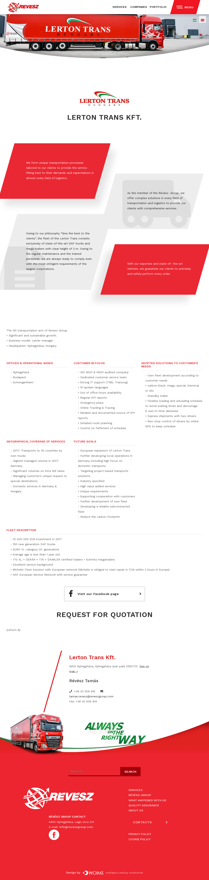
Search (130, 771)
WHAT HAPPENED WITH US (147, 800)
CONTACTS (142, 822)
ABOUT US (135, 810)
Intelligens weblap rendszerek (113, 872)
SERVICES (119, 6)
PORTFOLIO (158, 6)
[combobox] (94, 771)
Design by (74, 872)
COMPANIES (138, 6)
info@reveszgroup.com (76, 827)
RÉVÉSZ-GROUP (139, 795)
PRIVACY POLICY (139, 834)
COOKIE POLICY (139, 839)
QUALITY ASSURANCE (143, 805)
